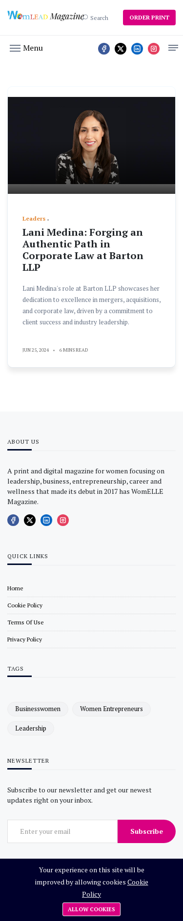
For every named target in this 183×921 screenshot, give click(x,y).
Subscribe (146, 831)
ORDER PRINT (149, 17)
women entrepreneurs (111, 708)
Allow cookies (91, 909)
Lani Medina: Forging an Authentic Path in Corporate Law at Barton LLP (82, 250)
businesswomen (38, 708)
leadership (30, 728)
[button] (26, 47)
